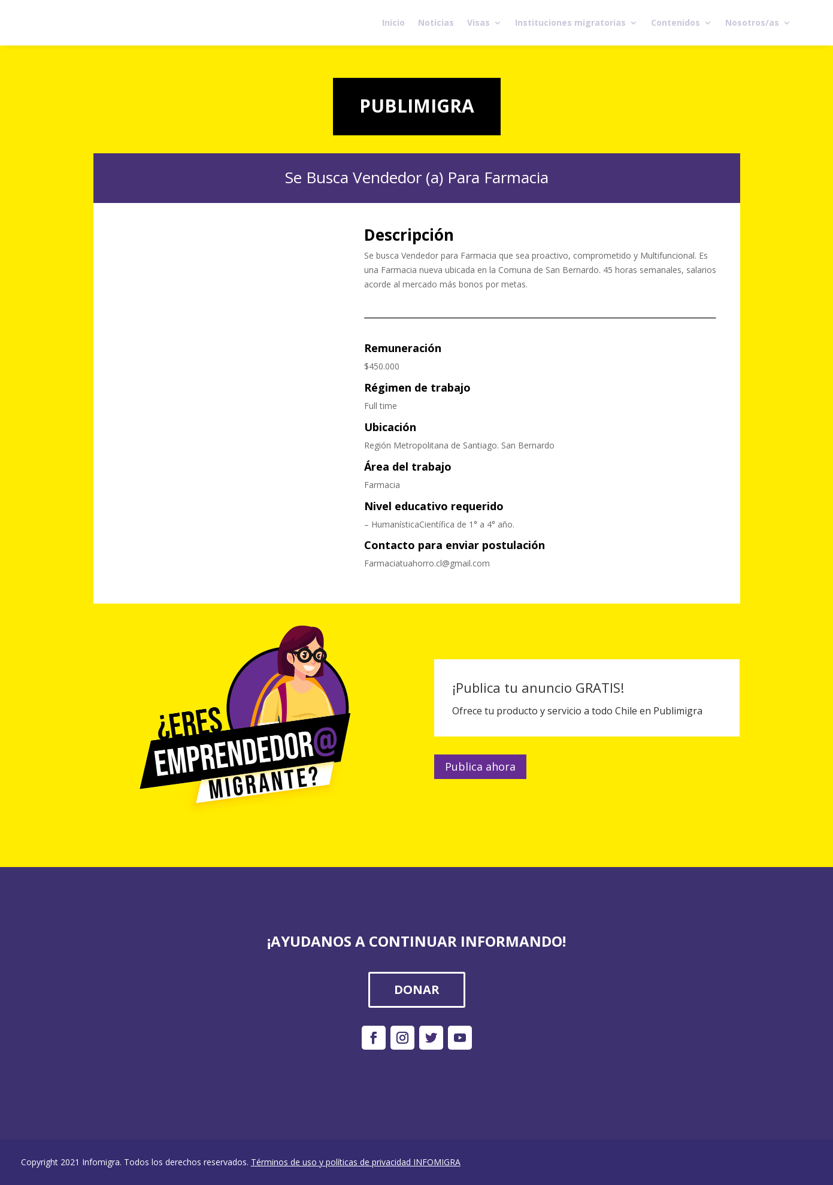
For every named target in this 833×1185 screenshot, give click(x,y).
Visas (478, 22)
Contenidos (675, 22)
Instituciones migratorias (570, 22)
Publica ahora (480, 766)
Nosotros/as (752, 22)
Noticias (436, 22)
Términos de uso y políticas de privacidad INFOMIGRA (356, 1162)
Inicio (393, 22)
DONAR (417, 989)
